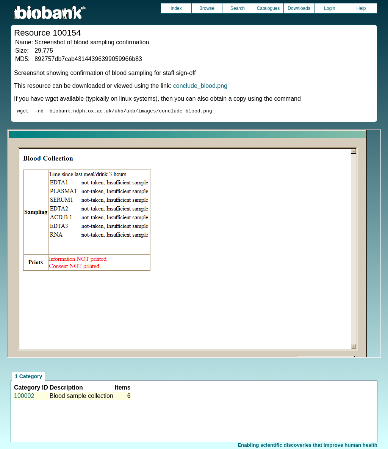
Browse (206, 8)
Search (237, 8)
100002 (24, 397)
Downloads (299, 8)
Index (176, 8)
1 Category (28, 377)
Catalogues (268, 8)
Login (329, 8)
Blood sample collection (81, 397)
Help (361, 8)
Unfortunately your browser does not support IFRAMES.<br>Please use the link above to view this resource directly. (194, 244)
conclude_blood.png (200, 86)
